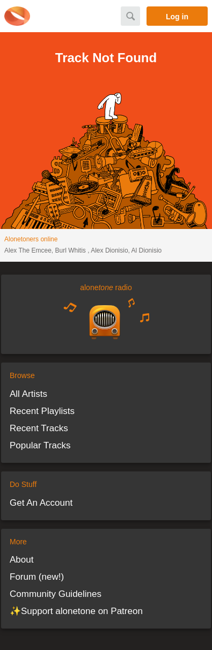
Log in (177, 16)
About (21, 560)
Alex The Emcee (28, 250)
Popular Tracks (40, 445)
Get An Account (41, 503)
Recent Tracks (39, 428)
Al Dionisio (146, 250)
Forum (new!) (37, 577)
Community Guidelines (55, 594)
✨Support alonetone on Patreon (76, 611)
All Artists (28, 394)
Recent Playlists (42, 411)
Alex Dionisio (109, 250)
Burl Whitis (71, 250)
